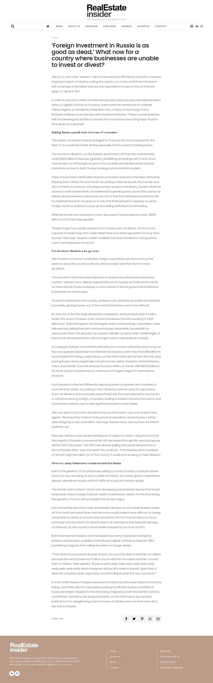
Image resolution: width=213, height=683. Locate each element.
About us (74, 26)
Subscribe (109, 26)
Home (113, 651)
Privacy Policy (168, 662)
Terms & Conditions (171, 667)
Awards (126, 26)
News (59, 26)
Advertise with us (170, 656)
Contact (161, 26)
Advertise (143, 26)
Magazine (92, 26)
